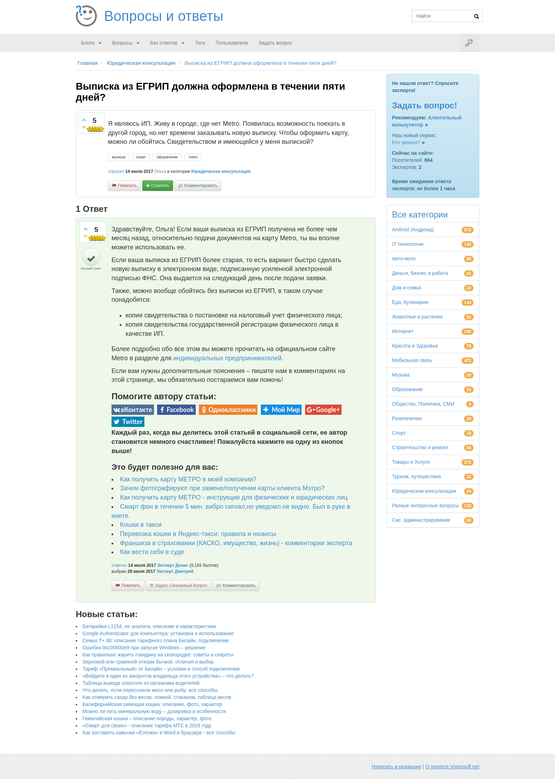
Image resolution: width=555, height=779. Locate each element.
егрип (141, 157)
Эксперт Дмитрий (174, 571)
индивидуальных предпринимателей (227, 358)
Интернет (403, 331)
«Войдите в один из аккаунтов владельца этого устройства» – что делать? (168, 676)
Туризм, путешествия (416, 476)
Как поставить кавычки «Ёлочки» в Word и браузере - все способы (158, 732)
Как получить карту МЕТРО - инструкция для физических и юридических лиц (234, 497)
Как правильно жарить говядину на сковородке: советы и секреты (158, 654)
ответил (119, 565)
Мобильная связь (412, 360)
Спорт (399, 433)
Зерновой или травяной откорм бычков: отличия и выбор (148, 662)
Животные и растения (417, 317)
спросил (116, 171)
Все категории (420, 214)
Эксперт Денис (172, 565)
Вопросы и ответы (163, 16)
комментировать (200, 185)
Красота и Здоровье (415, 346)
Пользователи (232, 43)
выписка (119, 157)
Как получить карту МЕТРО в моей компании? (188, 479)
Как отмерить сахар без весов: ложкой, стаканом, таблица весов (156, 697)
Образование (407, 389)
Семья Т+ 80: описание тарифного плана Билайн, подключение (155, 640)
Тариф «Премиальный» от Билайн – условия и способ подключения (161, 669)
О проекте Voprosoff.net (452, 766)
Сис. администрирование (421, 520)
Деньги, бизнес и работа (420, 273)
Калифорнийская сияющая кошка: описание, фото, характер (152, 704)
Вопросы (122, 43)
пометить (127, 185)
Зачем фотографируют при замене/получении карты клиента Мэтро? (222, 488)
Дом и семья (406, 287)
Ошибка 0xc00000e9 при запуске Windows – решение (143, 647)
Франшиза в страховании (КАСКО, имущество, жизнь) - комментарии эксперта (236, 543)
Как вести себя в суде (152, 551)
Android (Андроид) (413, 229)
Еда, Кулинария (410, 302)
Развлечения (407, 418)
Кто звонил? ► (409, 142)
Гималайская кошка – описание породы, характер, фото (147, 718)
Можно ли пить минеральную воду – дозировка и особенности (154, 711)
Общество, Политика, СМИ (423, 404)
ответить (160, 185)
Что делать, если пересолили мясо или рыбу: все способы (149, 690)
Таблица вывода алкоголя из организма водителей (140, 683)
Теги (200, 43)
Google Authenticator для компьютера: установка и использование (158, 633)
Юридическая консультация (220, 171)
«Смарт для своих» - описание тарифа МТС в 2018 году (146, 725)
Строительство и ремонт (420, 447)
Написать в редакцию (396, 766)
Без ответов (163, 43)
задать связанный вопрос (181, 585)
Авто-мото (404, 258)
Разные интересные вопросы (425, 505)
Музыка (401, 375)
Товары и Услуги (411, 462)
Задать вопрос (275, 43)
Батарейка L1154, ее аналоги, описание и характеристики (149, 626)
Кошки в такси (141, 524)
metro (193, 157)
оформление (167, 157)
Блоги (88, 43)
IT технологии (408, 244)
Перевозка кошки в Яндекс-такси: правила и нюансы (198, 533)
